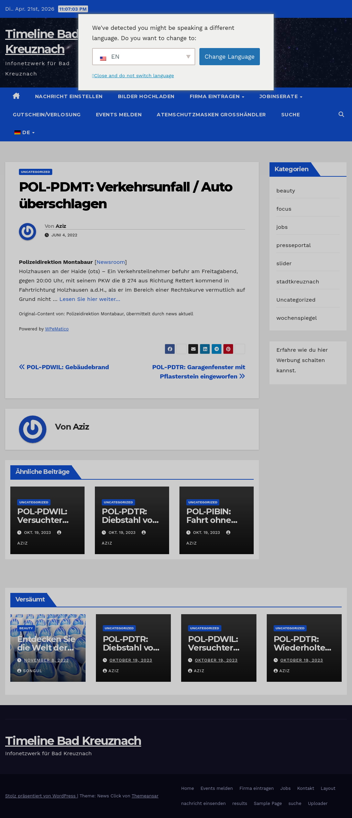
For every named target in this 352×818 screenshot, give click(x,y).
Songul (29, 670)
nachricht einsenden (203, 803)
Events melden (119, 115)
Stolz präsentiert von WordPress (41, 795)
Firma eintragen (215, 96)
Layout (328, 788)
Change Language (229, 56)
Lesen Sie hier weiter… (89, 299)
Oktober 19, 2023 (130, 660)
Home (187, 788)
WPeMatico (57, 328)
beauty (285, 190)
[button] (341, 114)
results (240, 803)
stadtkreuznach (297, 281)
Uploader (318, 803)
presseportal (293, 245)
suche (290, 115)
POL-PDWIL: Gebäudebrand (64, 367)
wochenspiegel (296, 318)
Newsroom (111, 262)
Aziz (61, 226)
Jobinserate (279, 96)
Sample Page (268, 803)
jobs (282, 227)
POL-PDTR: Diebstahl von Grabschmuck (130, 520)
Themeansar (145, 795)
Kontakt (305, 788)
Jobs (285, 788)
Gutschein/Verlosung (47, 115)
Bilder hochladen (146, 96)
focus (284, 209)
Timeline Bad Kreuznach (73, 741)
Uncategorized (35, 172)
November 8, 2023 (46, 660)
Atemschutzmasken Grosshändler (211, 115)
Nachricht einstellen (69, 96)
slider (284, 263)
